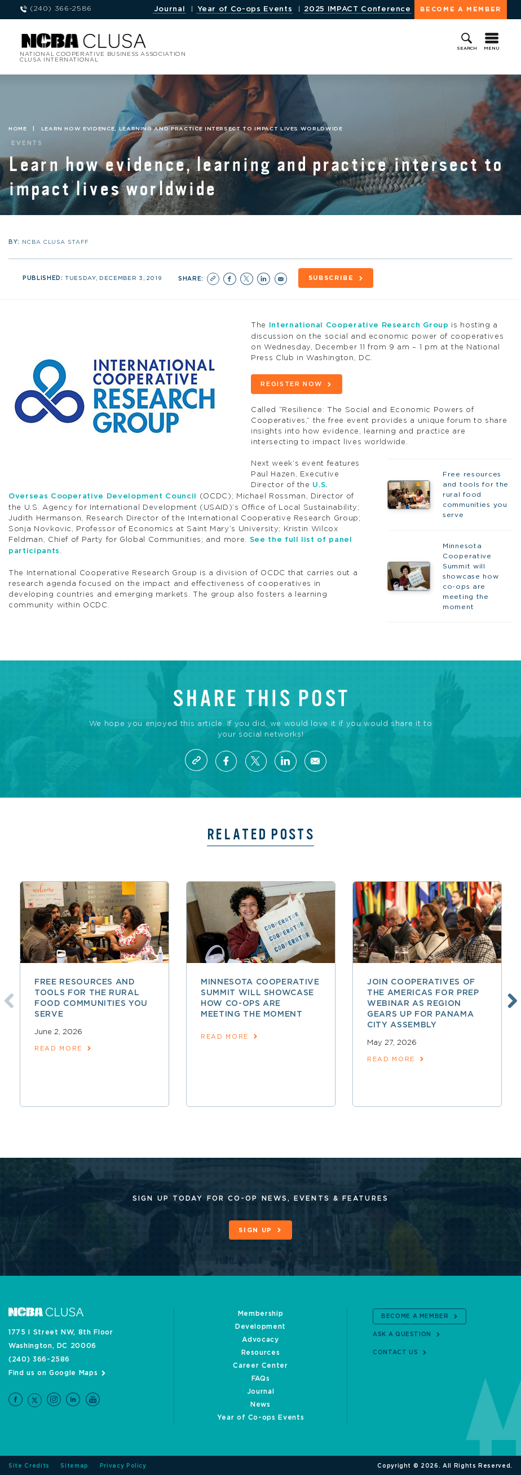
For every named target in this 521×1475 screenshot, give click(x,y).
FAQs (260, 1377)
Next (510, 998)
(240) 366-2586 (39, 1358)
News (260, 1403)
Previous (7, 998)
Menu (492, 48)
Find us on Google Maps (53, 1371)
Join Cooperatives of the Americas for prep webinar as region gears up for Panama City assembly (423, 1002)
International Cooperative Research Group (359, 325)
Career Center (260, 1364)
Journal (170, 9)
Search (467, 48)
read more (58, 1047)
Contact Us (395, 1351)
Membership (261, 1312)
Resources (260, 1351)
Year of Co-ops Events (245, 9)
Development (260, 1325)
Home (17, 129)
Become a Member (460, 9)
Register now (291, 383)
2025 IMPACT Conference (357, 9)
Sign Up (255, 1229)
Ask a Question (402, 1333)
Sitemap (74, 1465)
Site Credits (29, 1465)
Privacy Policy (123, 1465)
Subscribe (331, 278)
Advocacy (260, 1338)
